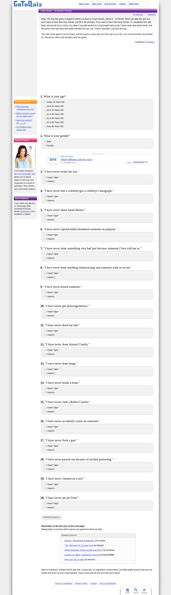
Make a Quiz (84, 4)
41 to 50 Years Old (53, 118)
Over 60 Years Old (53, 126)
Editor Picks (134, 4)
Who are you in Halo (74, 559)
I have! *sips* (51, 177)
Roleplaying (138, 162)
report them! (25, 211)
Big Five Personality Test (24, 174)
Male (47, 141)
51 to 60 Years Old (53, 122)
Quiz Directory (110, 4)
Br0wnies (150, 42)
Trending (144, 591)
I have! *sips (51, 235)
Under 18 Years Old (54, 102)
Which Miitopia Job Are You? (76, 159)
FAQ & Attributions (107, 583)
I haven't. (49, 181)
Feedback (151, 15)
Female (49, 145)
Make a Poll (96, 4)
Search (135, 591)
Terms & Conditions (63, 583)
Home (127, 591)
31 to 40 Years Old (53, 114)
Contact (93, 583)
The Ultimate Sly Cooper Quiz (79, 545)
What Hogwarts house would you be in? (84, 550)
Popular (122, 4)
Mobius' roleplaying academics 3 (80, 540)
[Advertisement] (98, 68)
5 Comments (138, 15)
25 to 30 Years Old (53, 110)
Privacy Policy (81, 583)
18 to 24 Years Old (53, 106)
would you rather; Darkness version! (82, 555)
